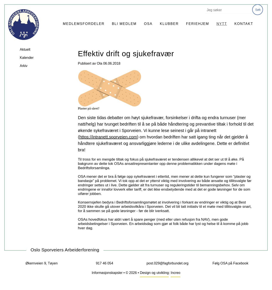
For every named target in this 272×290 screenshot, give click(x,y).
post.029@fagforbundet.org (168, 263)
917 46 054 (104, 263)
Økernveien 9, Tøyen (42, 263)
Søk (258, 9)
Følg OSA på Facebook (230, 263)
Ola (99, 63)
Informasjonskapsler (107, 273)
